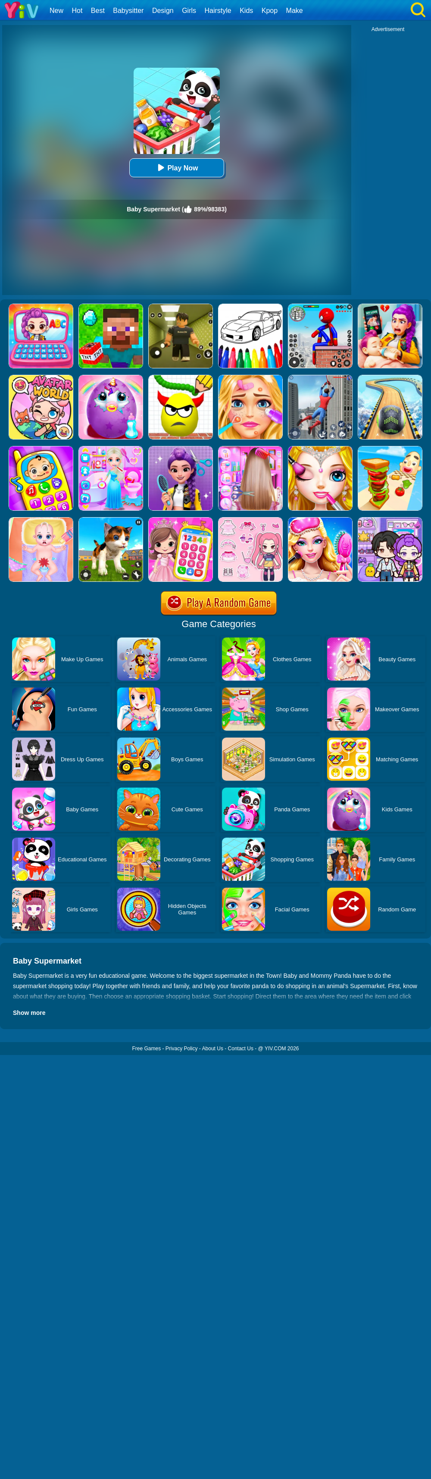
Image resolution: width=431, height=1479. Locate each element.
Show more (29, 1012)
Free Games (146, 1049)
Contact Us (240, 1049)
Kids (246, 10)
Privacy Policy (182, 1049)
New (56, 10)
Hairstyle (218, 10)
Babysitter (128, 10)
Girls (189, 10)
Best (98, 10)
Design (163, 10)
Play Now (176, 167)
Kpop (270, 10)
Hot (77, 10)
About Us (212, 1049)
